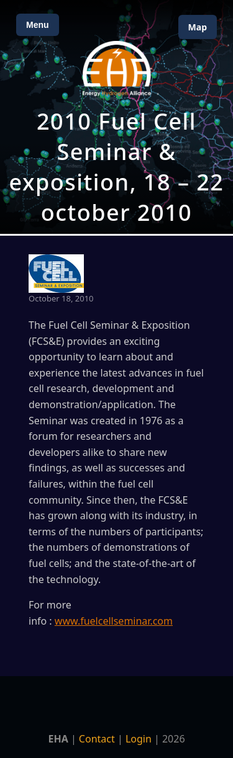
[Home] (117, 68)
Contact (97, 739)
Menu (37, 25)
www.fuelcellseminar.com (114, 621)
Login (139, 739)
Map (197, 27)
